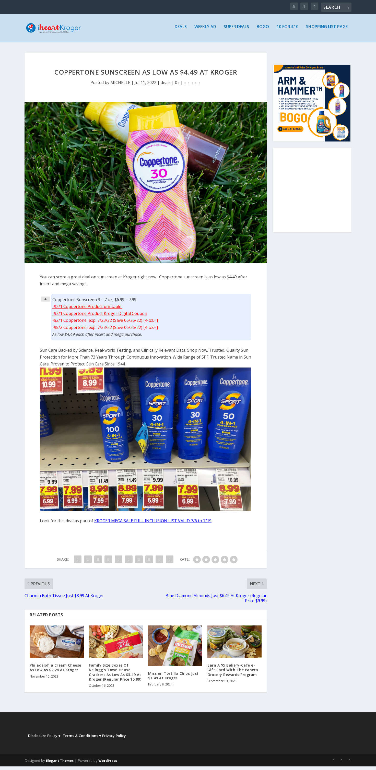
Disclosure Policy (42, 739)
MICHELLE (120, 86)
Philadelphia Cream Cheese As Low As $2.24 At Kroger (55, 671)
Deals (181, 30)
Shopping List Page (327, 30)
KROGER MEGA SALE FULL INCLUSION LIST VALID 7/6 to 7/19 (153, 524)
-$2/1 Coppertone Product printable (87, 310)
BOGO (263, 30)
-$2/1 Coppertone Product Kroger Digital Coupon (99, 317)
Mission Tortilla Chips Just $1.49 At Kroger (173, 679)
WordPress (107, 764)
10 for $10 (287, 30)
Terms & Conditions (80, 739)
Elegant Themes (60, 764)
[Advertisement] (312, 197)
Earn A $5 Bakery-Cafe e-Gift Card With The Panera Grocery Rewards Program (232, 673)
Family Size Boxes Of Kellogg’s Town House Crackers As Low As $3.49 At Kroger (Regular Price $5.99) (115, 675)
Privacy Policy (114, 739)
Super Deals (236, 30)
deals (166, 86)
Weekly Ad (205, 30)
